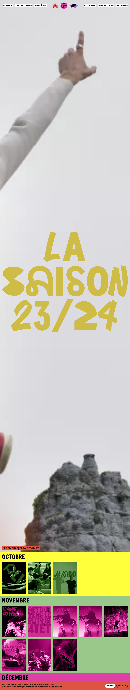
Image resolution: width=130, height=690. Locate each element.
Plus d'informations (55, 687)
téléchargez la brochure (22, 548)
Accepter (109, 686)
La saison (8, 6)
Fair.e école (41, 6)
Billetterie (122, 6)
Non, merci (122, 686)
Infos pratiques (105, 6)
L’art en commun (24, 6)
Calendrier (89, 6)
